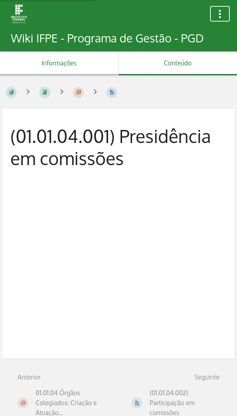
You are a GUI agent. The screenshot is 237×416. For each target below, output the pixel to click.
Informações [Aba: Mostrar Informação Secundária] (59, 63)
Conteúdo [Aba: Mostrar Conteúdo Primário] (177, 63)
